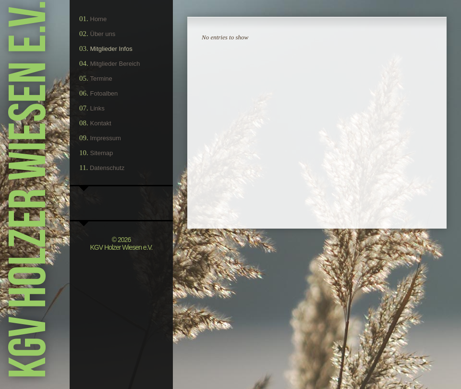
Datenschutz (107, 167)
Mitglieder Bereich (115, 63)
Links (97, 108)
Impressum (105, 138)
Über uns (103, 33)
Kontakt (100, 123)
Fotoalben (104, 93)
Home (98, 19)
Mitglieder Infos (111, 48)
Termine (101, 78)
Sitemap (101, 153)
